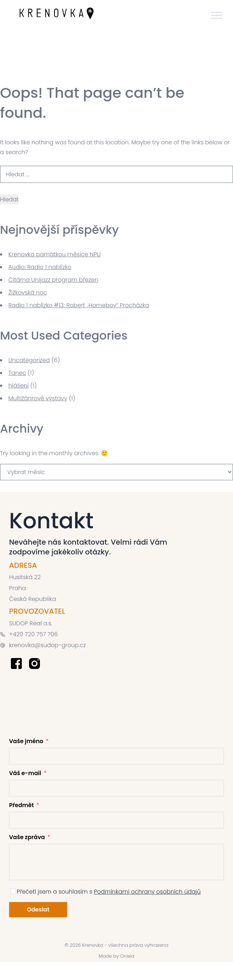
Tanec (17, 373)
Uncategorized (29, 360)
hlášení (18, 385)
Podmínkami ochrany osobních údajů (147, 891)
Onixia (127, 956)
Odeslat (38, 909)
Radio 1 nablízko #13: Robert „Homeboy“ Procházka (78, 305)
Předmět (21, 805)
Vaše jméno (26, 741)
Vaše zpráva (27, 837)
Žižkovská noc (27, 292)
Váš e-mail (25, 773)
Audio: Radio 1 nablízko (39, 267)
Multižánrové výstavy (37, 398)
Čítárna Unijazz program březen (53, 280)
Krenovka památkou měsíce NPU (54, 254)
